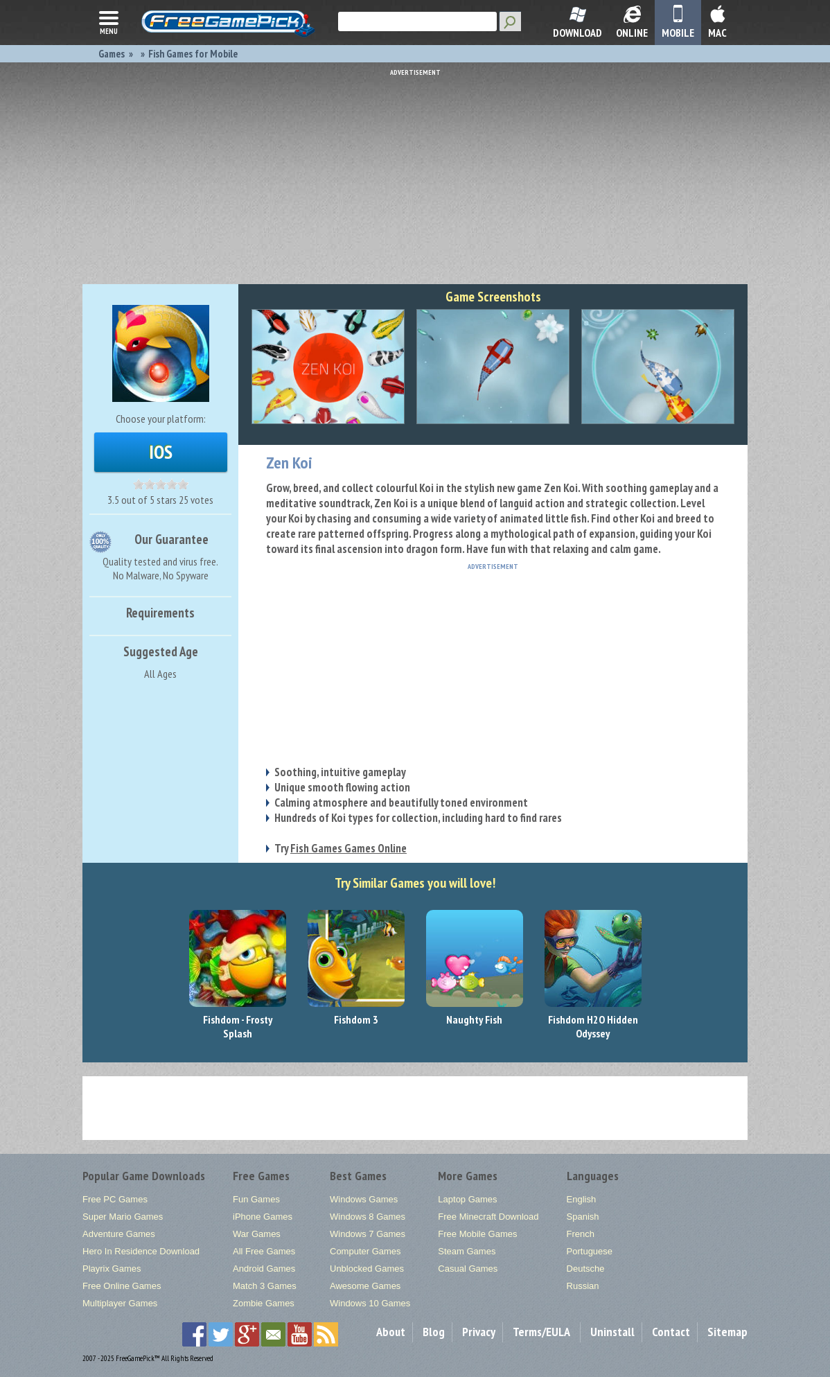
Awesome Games (365, 1286)
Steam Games (466, 1251)
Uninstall (612, 1332)
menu (109, 21)
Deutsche (586, 1268)
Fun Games (256, 1199)
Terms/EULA (541, 1332)
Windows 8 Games (367, 1216)
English (582, 1199)
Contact (671, 1332)
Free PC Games (115, 1199)
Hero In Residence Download (141, 1251)
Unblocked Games (367, 1268)
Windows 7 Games (367, 1234)
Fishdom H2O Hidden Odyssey (593, 1026)
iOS (161, 452)
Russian (583, 1286)
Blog (434, 1332)
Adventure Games (118, 1234)
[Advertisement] (415, 173)
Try (340, 848)
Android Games (264, 1268)
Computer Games (365, 1251)
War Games (257, 1234)
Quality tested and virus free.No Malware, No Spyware (160, 568)
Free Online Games (121, 1286)
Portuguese (590, 1251)
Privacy (478, 1332)
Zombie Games (263, 1303)
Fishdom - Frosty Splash (237, 1026)
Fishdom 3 (356, 1019)
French (580, 1234)
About (390, 1332)
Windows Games (364, 1199)
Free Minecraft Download (488, 1216)
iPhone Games (262, 1216)
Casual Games (467, 1268)
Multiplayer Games (119, 1303)
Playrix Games (111, 1268)
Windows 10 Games (370, 1303)
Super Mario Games (122, 1216)
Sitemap (727, 1332)
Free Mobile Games (477, 1234)
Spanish (583, 1216)
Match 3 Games (265, 1286)
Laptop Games (467, 1199)
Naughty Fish (474, 1019)
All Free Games (264, 1251)
